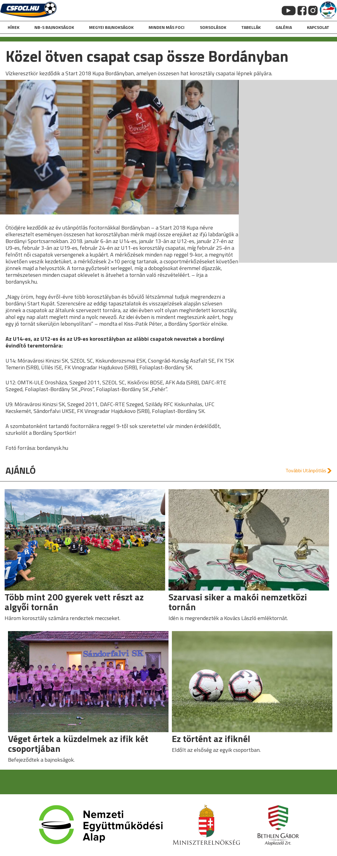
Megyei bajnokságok (111, 27)
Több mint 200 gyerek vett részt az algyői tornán (74, 602)
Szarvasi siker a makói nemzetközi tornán (238, 602)
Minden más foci (166, 27)
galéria (284, 27)
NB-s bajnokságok (54, 27)
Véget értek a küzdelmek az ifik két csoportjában (78, 744)
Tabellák (251, 27)
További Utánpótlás (305, 470)
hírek (13, 27)
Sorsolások (213, 27)
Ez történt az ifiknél (211, 739)
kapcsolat (318, 27)
